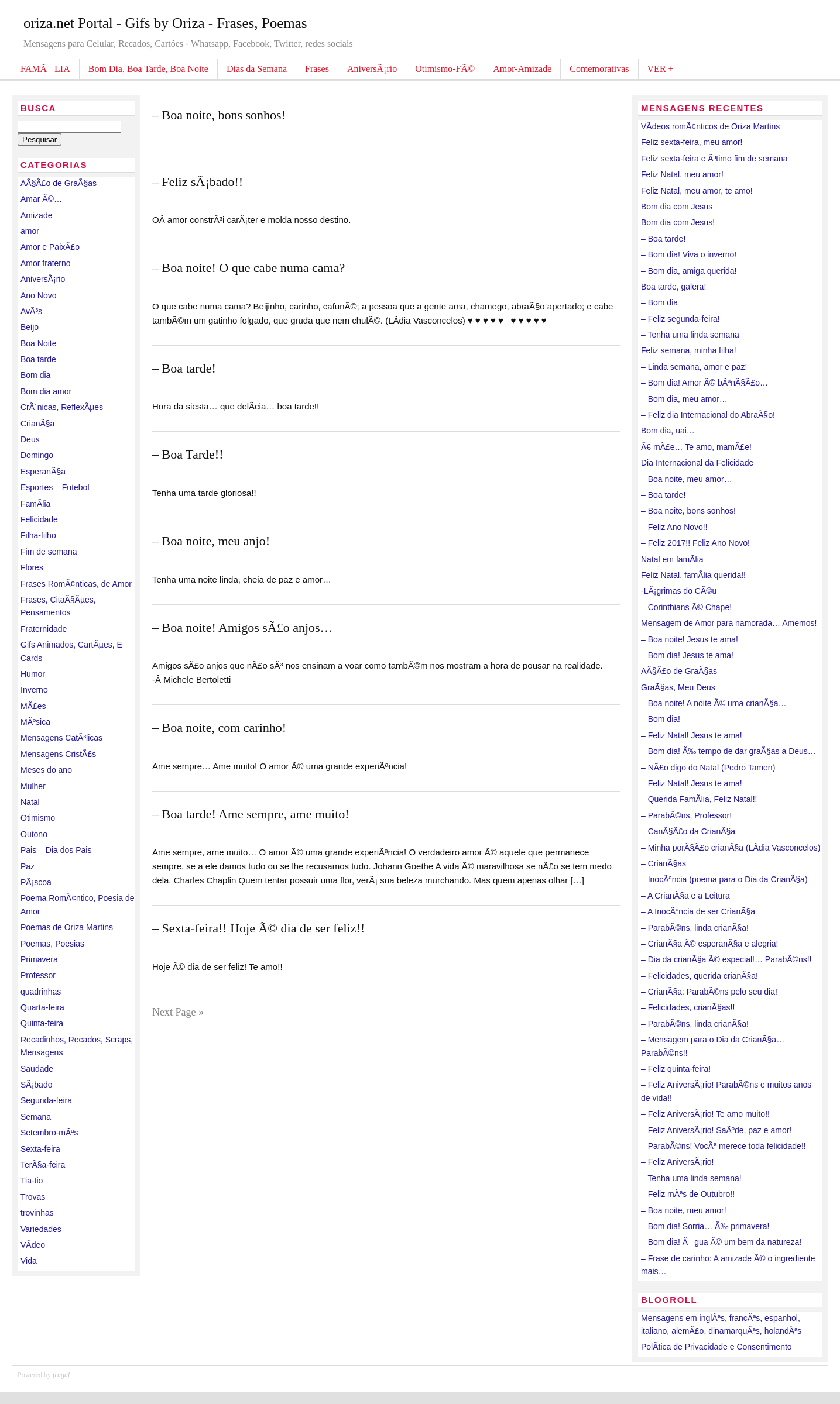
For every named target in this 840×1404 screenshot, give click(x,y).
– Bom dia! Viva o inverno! (688, 254)
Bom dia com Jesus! (678, 222)
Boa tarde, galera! (673, 286)
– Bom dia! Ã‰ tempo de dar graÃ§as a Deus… (728, 751)
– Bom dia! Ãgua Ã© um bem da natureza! (721, 1242)
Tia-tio (31, 1180)
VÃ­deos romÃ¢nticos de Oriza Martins (710, 126)
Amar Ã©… (41, 199)
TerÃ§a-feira (42, 1164)
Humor (32, 674)
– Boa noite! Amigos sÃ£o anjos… (242, 627)
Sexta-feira (40, 1149)
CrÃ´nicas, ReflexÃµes (61, 407)
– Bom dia (659, 302)
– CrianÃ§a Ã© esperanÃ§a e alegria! (709, 943)
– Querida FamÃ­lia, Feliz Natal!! (699, 799)
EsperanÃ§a (43, 471)
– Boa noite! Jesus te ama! (689, 639)
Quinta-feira (41, 1023)
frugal (61, 1375)
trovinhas (37, 1212)
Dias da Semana (257, 69)
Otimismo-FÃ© (445, 69)
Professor (38, 975)
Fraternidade (43, 629)
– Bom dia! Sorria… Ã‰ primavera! (705, 1226)
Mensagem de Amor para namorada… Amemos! (729, 623)
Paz (27, 866)
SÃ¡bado (36, 1084)
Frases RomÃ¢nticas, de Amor (76, 584)
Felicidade (39, 519)
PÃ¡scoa (36, 882)
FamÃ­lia (35, 503)
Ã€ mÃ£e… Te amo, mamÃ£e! (696, 447)
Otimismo (37, 818)
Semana (35, 1116)
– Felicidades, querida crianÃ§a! (699, 975)
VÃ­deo (32, 1245)
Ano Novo (38, 295)
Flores (31, 567)
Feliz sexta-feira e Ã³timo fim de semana (714, 158)
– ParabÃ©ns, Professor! (686, 815)
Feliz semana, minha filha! (688, 350)
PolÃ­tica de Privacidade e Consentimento (716, 1346)
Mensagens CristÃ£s (58, 754)
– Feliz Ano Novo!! (674, 527)
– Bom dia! (660, 719)
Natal (30, 802)
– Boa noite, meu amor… (686, 479)
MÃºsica (35, 722)
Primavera (39, 959)
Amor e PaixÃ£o (50, 247)
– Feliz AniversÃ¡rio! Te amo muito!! (705, 1114)
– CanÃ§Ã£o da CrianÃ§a (688, 831)
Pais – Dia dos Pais (55, 850)
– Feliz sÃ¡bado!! (197, 181)
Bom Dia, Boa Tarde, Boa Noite (148, 69)
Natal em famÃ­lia (672, 559)
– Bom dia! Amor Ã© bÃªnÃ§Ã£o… (704, 382)
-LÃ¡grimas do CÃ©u (678, 591)
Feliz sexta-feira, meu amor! (692, 142)
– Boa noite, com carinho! (219, 727)
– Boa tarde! (184, 368)
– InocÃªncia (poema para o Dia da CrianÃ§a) (724, 879)
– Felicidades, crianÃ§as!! (688, 1007)
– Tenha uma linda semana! (691, 1178)
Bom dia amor (45, 391)
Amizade (36, 215)
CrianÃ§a (37, 423)
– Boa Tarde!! (187, 454)
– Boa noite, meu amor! (683, 1210)
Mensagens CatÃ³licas (61, 737)
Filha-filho (38, 535)
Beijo (29, 327)
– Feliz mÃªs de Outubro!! (688, 1194)
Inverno (34, 689)
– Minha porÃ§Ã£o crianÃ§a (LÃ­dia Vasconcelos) (730, 847)
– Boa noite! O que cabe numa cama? (248, 267)
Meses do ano (46, 770)
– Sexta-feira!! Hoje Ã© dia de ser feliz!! (258, 928)
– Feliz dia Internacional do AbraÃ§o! (708, 414)
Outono (33, 834)
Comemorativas (599, 69)
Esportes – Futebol (55, 487)
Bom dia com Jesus (676, 206)
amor (29, 231)
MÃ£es (33, 706)
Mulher (33, 786)
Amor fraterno (45, 263)
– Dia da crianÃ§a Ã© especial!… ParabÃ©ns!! (726, 959)
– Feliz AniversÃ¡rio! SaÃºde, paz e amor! (716, 1130)
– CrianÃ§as (663, 863)
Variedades (40, 1229)
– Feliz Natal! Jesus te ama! (691, 735)
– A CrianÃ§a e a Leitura (685, 895)
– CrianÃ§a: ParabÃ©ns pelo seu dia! (709, 991)
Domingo (36, 455)
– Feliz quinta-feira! (676, 1068)
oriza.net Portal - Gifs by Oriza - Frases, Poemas (165, 23)
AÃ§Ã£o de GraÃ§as (58, 183)
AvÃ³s (31, 311)
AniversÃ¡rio (372, 69)
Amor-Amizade (522, 69)
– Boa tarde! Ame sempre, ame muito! (250, 814)
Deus (30, 439)
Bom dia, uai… (668, 430)
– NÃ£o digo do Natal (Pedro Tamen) (708, 767)
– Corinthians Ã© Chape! (686, 607)
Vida (28, 1260)
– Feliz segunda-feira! (680, 319)
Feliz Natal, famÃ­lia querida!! (693, 575)
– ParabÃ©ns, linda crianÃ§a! (695, 927)
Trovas (32, 1197)
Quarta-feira (42, 1007)
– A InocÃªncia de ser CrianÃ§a (698, 911)
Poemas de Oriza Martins (66, 927)
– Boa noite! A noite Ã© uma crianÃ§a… (713, 703)
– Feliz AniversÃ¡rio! (677, 1161)
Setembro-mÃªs (49, 1132)
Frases (317, 69)
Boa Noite (38, 343)
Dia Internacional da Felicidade (697, 462)
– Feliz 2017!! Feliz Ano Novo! (695, 543)
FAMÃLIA (45, 69)
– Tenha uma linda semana (690, 334)
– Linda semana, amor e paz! (694, 366)
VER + (660, 69)
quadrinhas (40, 991)
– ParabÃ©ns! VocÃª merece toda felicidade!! (723, 1146)
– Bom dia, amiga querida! (688, 271)
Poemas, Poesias (52, 943)
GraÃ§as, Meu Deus (678, 687)
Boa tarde (38, 359)
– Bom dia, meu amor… (684, 399)
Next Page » (178, 1012)
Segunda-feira (46, 1100)
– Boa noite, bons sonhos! (219, 115)
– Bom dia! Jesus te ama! (687, 655)
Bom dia (35, 375)
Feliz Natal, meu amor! (682, 174)
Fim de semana (48, 551)
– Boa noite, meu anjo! (211, 541)
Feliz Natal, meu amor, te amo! (697, 190)
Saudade (36, 1068)
